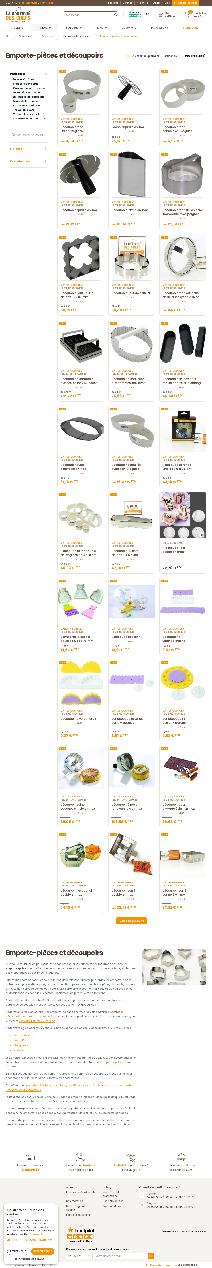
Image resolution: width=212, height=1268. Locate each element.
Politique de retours (115, 1206)
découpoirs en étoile (86, 1085)
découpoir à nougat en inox (37, 1020)
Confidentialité (37, 1265)
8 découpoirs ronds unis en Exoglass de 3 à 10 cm (80, 553)
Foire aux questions (78, 1215)
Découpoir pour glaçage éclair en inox (182, 807)
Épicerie (102, 27)
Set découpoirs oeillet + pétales (182, 721)
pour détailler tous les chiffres (46, 1085)
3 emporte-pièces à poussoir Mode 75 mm (80, 639)
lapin (107, 1062)
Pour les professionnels (80, 1192)
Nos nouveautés (113, 1201)
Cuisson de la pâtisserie (29, 88)
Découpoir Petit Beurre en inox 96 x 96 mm (80, 295)
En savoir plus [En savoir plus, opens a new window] (37, 1234)
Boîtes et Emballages (27, 105)
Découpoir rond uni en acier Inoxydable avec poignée (182, 212)
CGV (52, 1265)
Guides (156, 2)
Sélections (112, 2)
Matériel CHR (159, 27)
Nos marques (74, 1201)
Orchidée (20, 1040)
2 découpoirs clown (131, 637)
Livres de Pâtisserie (25, 101)
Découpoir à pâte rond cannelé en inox (131, 807)
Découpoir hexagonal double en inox (80, 893)
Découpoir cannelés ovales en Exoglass (131, 467)
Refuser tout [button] (18, 1251)
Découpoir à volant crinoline (182, 639)
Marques (127, 2)
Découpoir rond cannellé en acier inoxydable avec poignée (182, 295)
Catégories (25, 36)
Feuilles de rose (24, 1035)
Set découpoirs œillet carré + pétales (131, 721)
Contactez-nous (185, 2)
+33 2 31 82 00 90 (185, 1265)
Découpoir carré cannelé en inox (182, 893)
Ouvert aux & (30, 2)
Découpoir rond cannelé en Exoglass (182, 129)
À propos (71, 1187)
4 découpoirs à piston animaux (182, 550)
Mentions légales (15, 1265)
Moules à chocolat (25, 84)
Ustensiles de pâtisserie (76, 36)
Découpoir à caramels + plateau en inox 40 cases (80, 381)
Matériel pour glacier (27, 92)
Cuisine (18, 27)
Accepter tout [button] (43, 1251)
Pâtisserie (44, 27)
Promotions (190, 27)
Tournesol (20, 1050)
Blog (167, 2)
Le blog (107, 1187)
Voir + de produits (131, 921)
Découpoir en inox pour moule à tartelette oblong (182, 381)
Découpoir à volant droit (80, 719)
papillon (116, 1062)
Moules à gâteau (24, 79)
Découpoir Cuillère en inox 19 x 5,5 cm (131, 553)
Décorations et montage (29, 118)
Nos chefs (142, 2)
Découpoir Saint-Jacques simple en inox (80, 807)
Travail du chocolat (26, 114)
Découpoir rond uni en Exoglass (80, 129)
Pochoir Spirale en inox (131, 127)
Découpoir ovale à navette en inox (80, 467)
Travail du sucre (23, 110)
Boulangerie (74, 27)
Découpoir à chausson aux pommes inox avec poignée (131, 381)
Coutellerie (129, 27)
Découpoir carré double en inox (131, 893)
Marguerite (21, 1045)
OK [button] (151, 1256)
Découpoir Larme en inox (131, 210)
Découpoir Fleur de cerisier (131, 293)
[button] (30, 1242)
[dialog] (31, 1233)
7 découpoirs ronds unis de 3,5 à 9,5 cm (182, 467)
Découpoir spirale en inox (80, 210)
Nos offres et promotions (111, 1194)
